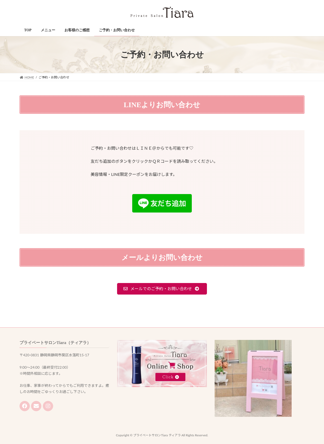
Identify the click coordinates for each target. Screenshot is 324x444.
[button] (162, 289)
